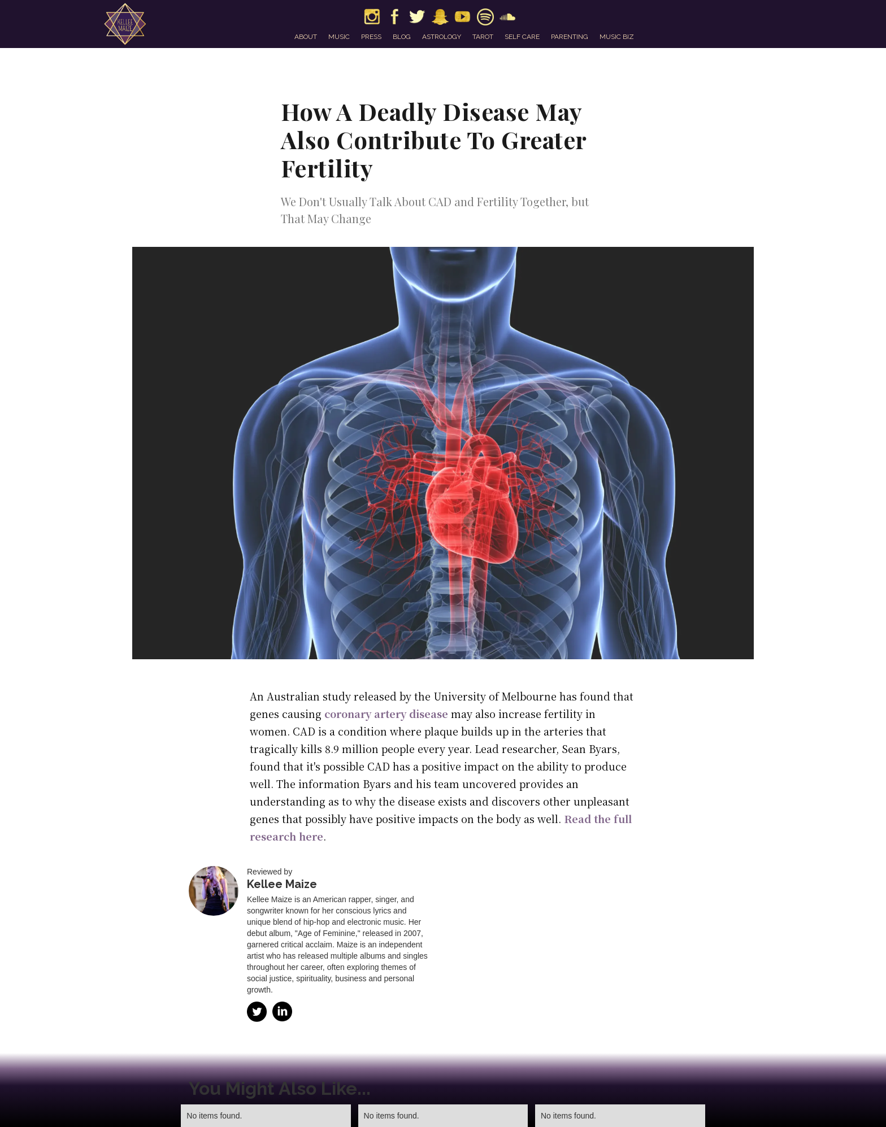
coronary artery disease (386, 713)
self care (522, 37)
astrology (441, 37)
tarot (482, 37)
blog (402, 37)
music (339, 37)
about (305, 37)
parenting (569, 37)
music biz (617, 37)
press (371, 37)
